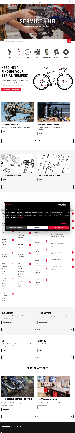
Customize (37, 227)
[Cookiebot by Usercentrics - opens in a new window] (59, 204)
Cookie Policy (22, 217)
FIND (4, 131)
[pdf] (4, 243)
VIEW (40, 133)
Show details (63, 223)
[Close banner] (68, 204)
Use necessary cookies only (16, 227)
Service (37, 2)
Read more (6, 409)
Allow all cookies (58, 227)
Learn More (42, 407)
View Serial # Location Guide (11, 89)
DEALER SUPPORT (43, 322)
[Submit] (69, 41)
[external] (4, 232)
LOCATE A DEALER (7, 322)
